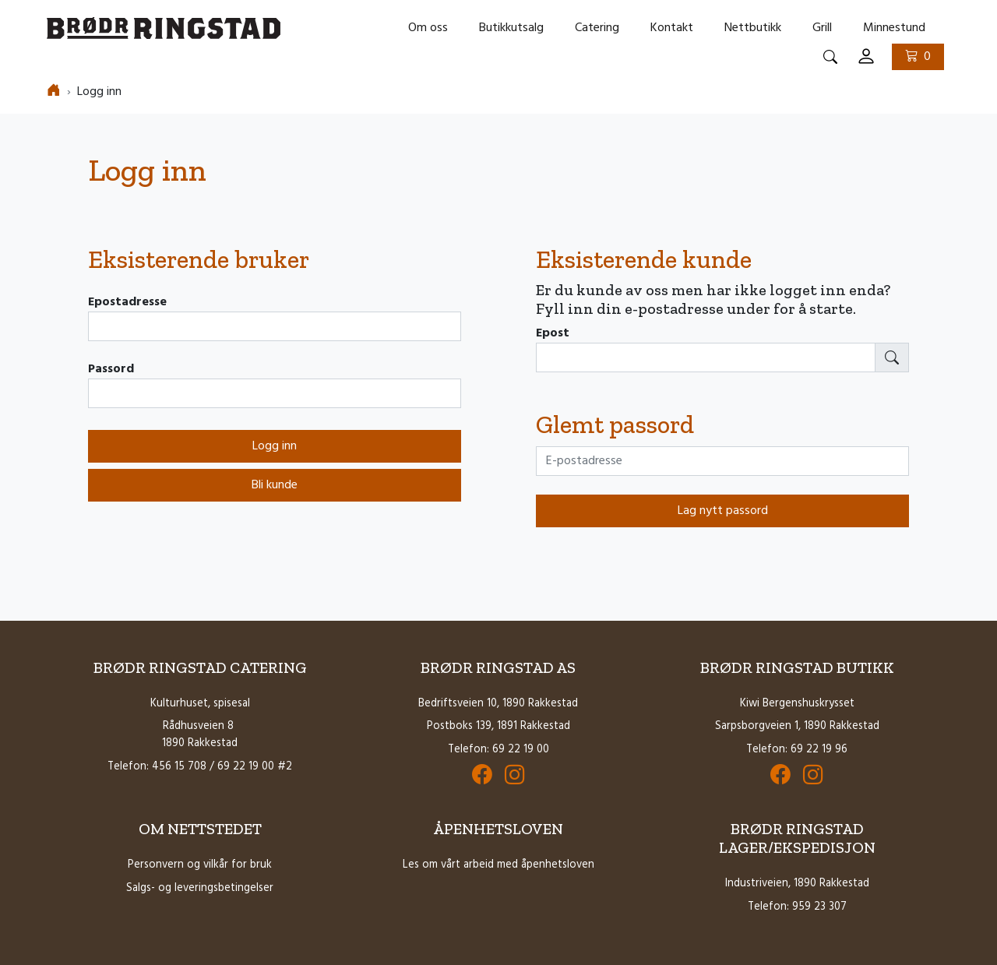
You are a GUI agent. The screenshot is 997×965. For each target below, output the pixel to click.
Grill (822, 28)
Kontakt (671, 28)
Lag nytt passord (723, 511)
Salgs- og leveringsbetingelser (199, 888)
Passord (111, 369)
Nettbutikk (752, 28)
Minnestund (894, 28)
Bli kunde (275, 485)
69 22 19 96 (819, 750)
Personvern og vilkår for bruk (200, 865)
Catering (597, 28)
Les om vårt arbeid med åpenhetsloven (498, 865)
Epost (552, 333)
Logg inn (274, 446)
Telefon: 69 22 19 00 (498, 750)
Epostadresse (127, 302)
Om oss (428, 28)
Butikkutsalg (511, 28)
